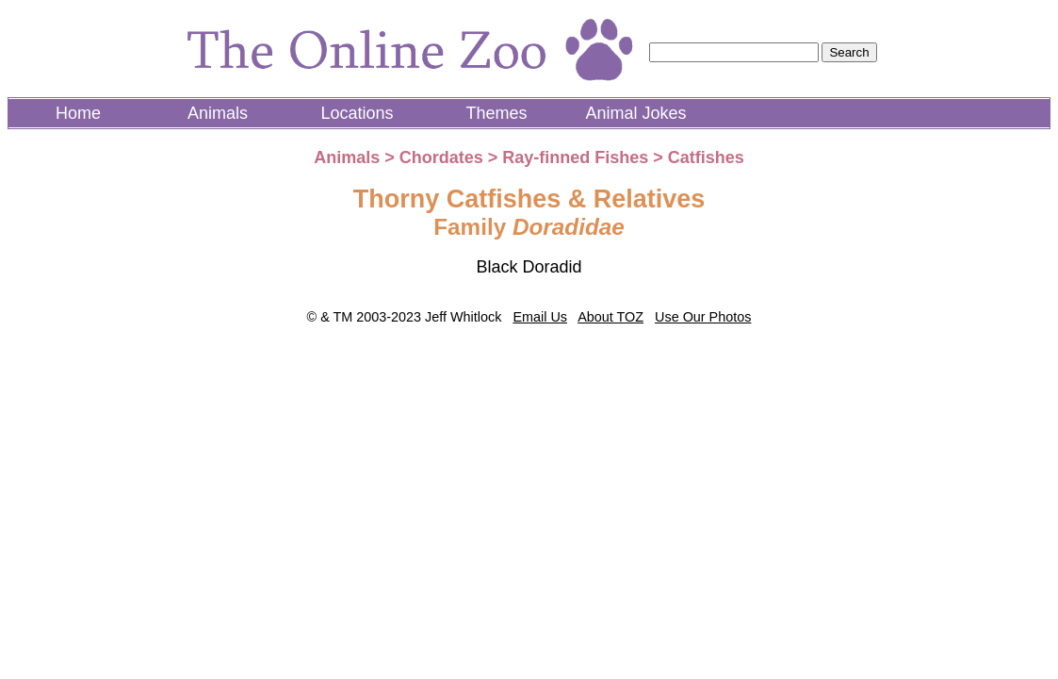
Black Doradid (528, 266)
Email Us (540, 316)
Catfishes (706, 157)
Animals (217, 113)
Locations (356, 113)
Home (78, 113)
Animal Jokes (635, 113)
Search (849, 52)
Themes (496, 113)
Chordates (441, 157)
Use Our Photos (703, 316)
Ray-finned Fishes (575, 157)
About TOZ (610, 316)
